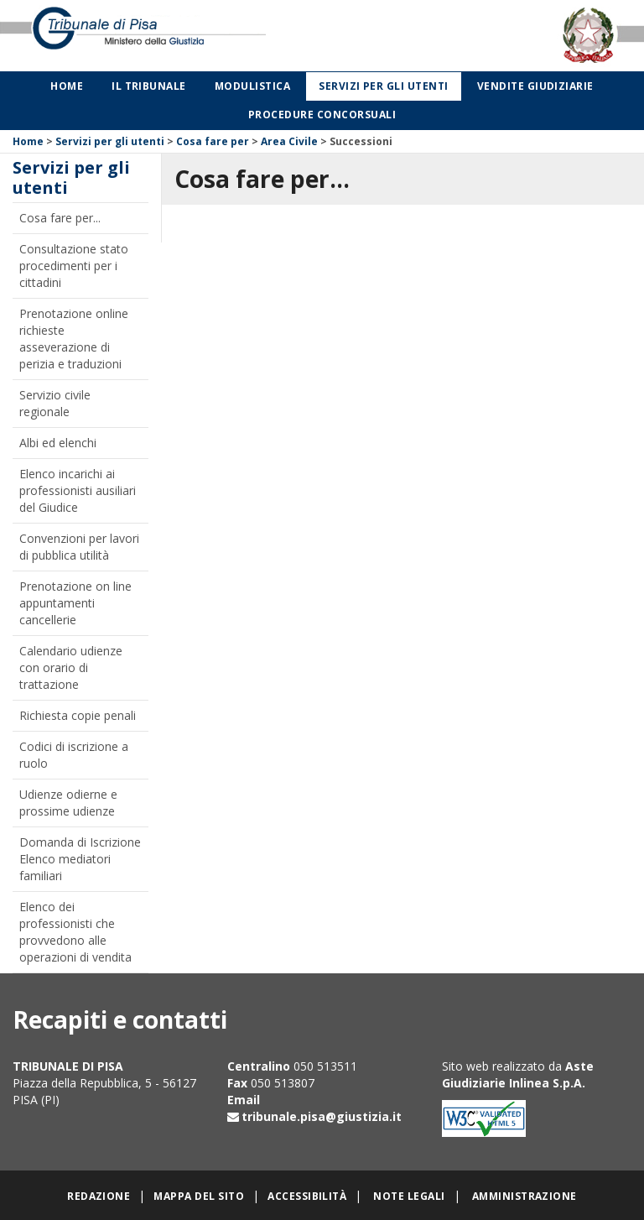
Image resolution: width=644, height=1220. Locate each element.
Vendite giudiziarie (535, 86)
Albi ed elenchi (57, 443)
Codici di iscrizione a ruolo (73, 754)
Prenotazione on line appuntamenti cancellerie (75, 603)
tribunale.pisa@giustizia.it (322, 1116)
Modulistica (252, 86)
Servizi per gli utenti (384, 86)
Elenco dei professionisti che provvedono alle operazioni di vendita (75, 932)
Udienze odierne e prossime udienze (68, 802)
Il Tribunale (149, 86)
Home (66, 86)
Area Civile (289, 141)
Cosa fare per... (60, 218)
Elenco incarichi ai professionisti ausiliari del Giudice (77, 490)
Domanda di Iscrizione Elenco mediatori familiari (80, 859)
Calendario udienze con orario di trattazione (70, 667)
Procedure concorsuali (322, 114)
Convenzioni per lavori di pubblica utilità (79, 546)
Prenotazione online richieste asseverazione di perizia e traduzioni (73, 338)
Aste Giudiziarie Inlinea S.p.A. (518, 1074)
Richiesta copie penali (77, 715)
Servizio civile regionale (55, 403)
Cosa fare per (212, 141)
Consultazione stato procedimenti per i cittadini (73, 265)
